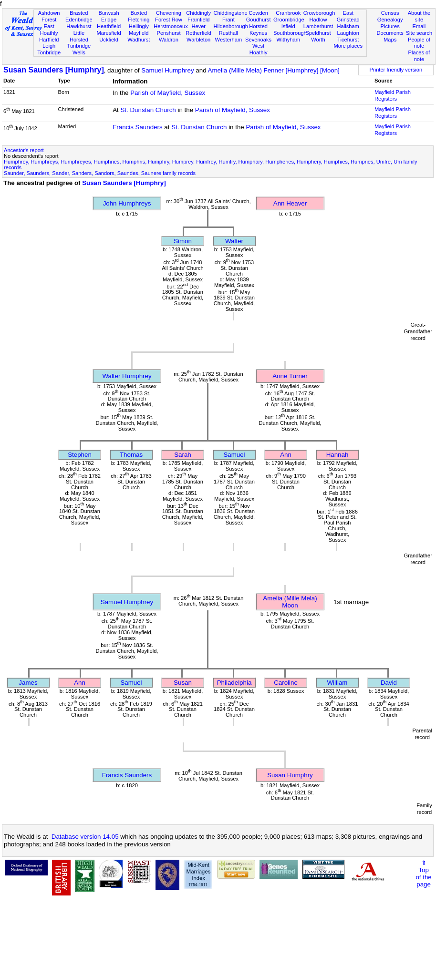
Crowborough (319, 13)
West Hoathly (258, 49)
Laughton (348, 33)
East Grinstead (348, 16)
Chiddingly (198, 13)
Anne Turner (289, 376)
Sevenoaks (258, 39)
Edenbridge (79, 19)
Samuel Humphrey (167, 70)
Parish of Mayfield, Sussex (167, 92)
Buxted (138, 13)
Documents (390, 33)
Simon (183, 241)
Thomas (131, 454)
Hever (198, 26)
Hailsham (348, 26)
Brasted (79, 13)
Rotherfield (198, 33)
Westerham (228, 39)
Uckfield (108, 39)
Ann (285, 454)
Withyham (288, 39)
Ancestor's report (24, 150)
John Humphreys (127, 203)
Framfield (198, 19)
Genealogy (390, 19)
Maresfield (108, 33)
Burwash (108, 13)
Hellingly (139, 26)
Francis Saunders (137, 127)
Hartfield (49, 39)
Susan (183, 682)
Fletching (138, 19)
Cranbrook (288, 13)
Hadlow (318, 19)
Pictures (390, 26)
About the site (419, 16)
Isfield (288, 26)
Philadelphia (234, 682)
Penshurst (168, 33)
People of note (419, 43)
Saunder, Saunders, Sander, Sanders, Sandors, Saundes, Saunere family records (100, 173)
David (389, 682)
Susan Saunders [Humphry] (53, 70)
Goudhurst (258, 19)
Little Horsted (79, 36)
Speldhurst (318, 33)
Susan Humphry (290, 775)
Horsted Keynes (258, 29)
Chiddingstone (231, 13)
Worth (318, 39)
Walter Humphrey (126, 376)
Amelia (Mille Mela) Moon (290, 602)
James (28, 682)
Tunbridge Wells (79, 49)
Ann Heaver (290, 203)
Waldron (168, 39)
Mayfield (138, 33)
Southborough (290, 33)
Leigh (48, 46)
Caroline (286, 682)
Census (390, 13)
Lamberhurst (318, 26)
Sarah (182, 454)
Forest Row (168, 19)
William (337, 682)
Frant (228, 19)
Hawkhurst (78, 26)
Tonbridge (49, 52)
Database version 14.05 (85, 836)
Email (419, 26)
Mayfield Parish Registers (392, 95)
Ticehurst (348, 39)
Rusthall (228, 33)
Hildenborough (231, 26)
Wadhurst (138, 39)
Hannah (337, 454)
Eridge (108, 19)
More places (348, 46)
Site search (419, 33)
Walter (234, 241)
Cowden (258, 13)
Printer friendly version (396, 69)
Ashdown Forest (49, 16)
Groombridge (288, 19)
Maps (390, 39)
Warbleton (198, 39)
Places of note (419, 56)
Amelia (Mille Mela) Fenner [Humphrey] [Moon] (274, 70)
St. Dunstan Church (148, 109)
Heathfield (109, 26)
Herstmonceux (171, 26)
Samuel (234, 454)
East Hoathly (49, 29)
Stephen (80, 454)
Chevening (168, 13)
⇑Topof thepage (423, 873)
